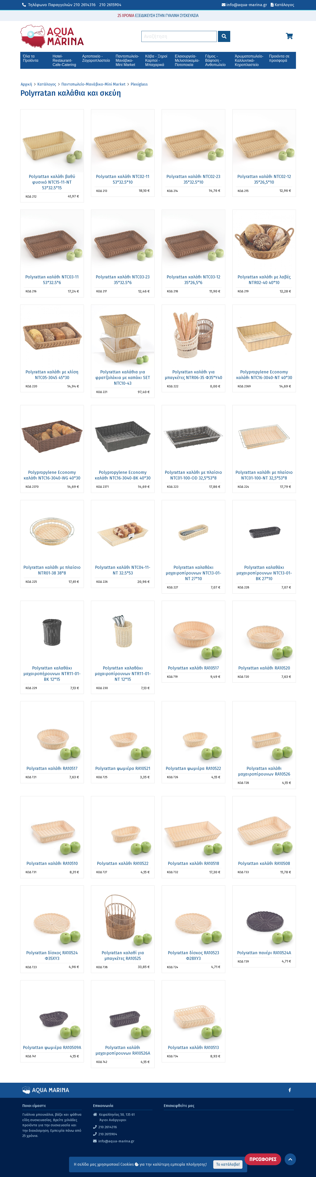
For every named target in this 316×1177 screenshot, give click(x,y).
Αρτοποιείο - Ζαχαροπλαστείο (96, 58)
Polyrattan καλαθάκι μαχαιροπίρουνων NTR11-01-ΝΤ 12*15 (123, 673)
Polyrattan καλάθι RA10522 (122, 863)
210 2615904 (110, 4)
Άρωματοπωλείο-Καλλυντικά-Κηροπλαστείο (249, 60)
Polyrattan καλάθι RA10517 (193, 668)
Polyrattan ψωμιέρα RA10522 (193, 768)
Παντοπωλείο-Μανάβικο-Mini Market (127, 60)
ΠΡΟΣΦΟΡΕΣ (262, 1159)
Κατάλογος (46, 84)
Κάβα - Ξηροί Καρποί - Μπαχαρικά (156, 60)
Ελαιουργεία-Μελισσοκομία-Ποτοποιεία (187, 60)
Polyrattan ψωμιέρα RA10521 (122, 768)
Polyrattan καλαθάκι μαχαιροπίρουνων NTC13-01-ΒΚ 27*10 (264, 573)
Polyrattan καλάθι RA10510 (52, 863)
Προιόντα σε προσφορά (279, 58)
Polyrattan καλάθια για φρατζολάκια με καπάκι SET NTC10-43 (122, 377)
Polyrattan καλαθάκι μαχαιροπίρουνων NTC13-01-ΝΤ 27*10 (193, 573)
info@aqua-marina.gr (116, 1141)
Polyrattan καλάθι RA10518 (193, 863)
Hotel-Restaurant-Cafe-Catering (64, 60)
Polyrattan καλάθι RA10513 (193, 1047)
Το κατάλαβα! (228, 1164)
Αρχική (26, 84)
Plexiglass (139, 84)
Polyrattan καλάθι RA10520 (264, 668)
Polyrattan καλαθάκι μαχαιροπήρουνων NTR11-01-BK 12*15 (52, 673)
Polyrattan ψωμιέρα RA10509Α (52, 1047)
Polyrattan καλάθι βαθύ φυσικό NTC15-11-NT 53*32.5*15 (52, 182)
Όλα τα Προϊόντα (30, 58)
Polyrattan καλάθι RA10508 (264, 863)
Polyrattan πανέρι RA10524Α (264, 952)
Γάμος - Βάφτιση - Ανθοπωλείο (215, 60)
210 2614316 (58, 4)
